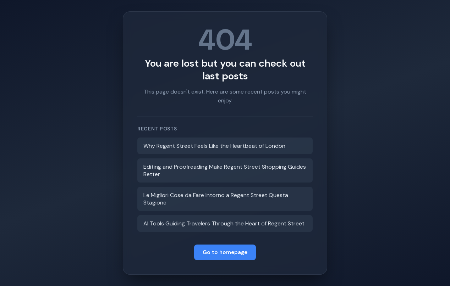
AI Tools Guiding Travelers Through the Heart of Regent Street (223, 223)
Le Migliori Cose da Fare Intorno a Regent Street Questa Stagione (215, 198)
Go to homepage (225, 252)
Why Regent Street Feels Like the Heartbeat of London (214, 146)
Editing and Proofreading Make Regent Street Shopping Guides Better (224, 170)
